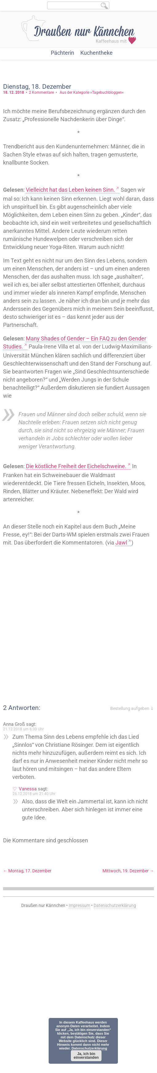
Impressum (79, 905)
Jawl (121, 542)
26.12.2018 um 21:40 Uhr (34, 794)
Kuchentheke (96, 52)
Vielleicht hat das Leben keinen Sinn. (70, 189)
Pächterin (62, 52)
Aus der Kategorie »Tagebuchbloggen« (92, 92)
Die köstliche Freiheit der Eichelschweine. (76, 466)
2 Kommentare (41, 92)
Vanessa (28, 789)
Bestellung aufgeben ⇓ (132, 708)
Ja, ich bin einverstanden (86, 1056)
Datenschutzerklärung (115, 905)
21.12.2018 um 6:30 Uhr (23, 729)
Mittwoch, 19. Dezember (128, 870)
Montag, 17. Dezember (27, 870)
